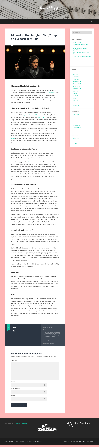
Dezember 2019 (77, 82)
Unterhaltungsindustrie (50, 336)
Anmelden (75, 123)
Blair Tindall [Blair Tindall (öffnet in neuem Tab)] (43, 117)
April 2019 (75, 101)
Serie (57, 335)
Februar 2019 (76, 105)
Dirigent (47, 332)
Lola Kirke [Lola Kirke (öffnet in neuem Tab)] (31, 162)
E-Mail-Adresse (15, 390)
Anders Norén (81, 443)
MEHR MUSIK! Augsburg (21, 425)
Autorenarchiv (13, 331)
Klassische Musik (49, 334)
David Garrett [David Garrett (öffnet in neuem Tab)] (52, 93)
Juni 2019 (75, 96)
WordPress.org (76, 130)
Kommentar (14, 361)
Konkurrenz (57, 334)
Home (9, 21)
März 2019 (75, 103)
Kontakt (41, 21)
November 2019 (77, 84)
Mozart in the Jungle (50, 335)
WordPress (38, 443)
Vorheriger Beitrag (49, 341)
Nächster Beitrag (49, 343)
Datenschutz (19, 21)
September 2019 (77, 89)
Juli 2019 (75, 94)
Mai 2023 (75, 72)
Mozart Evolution (77, 42)
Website (13, 397)
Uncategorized (48, 330)
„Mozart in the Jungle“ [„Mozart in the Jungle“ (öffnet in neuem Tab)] (31, 115)
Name (13, 383)
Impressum (30, 21)
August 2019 (76, 91)
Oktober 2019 (76, 86)
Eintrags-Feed (76, 125)
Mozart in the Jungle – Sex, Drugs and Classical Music (31, 37)
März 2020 (75, 74)
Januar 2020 (76, 79)
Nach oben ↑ (90, 443)
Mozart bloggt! (49, 8)
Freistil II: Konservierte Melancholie (82, 56)
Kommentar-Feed (77, 128)
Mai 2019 (75, 98)
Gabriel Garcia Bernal (55, 332)
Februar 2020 (76, 77)
